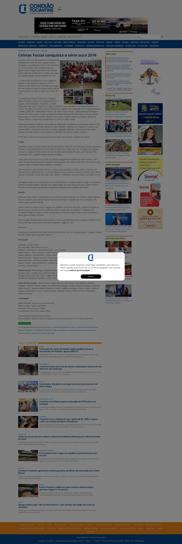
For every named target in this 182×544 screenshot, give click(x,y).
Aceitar (91, 276)
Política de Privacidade (79, 270)
